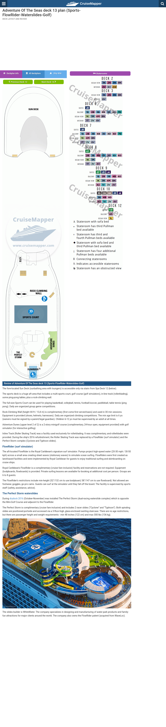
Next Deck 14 (49, 82)
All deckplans (33, 73)
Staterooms (100, 73)
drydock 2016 (16, 498)
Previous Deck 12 (18, 82)
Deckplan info (11, 73)
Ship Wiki (56, 73)
